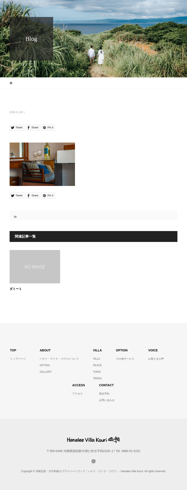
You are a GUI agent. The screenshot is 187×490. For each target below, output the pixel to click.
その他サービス (125, 358)
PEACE (97, 365)
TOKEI (97, 371)
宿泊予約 (104, 393)
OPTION (45, 365)
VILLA (96, 358)
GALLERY (46, 371)
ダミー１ (16, 289)
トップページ (18, 358)
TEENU (97, 378)
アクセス (77, 393)
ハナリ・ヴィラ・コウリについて (59, 358)
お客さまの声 (156, 358)
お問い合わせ (107, 400)
